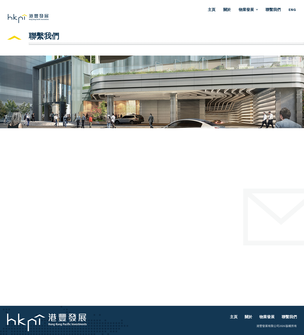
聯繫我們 (273, 9)
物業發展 (246, 9)
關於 (227, 9)
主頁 (211, 9)
